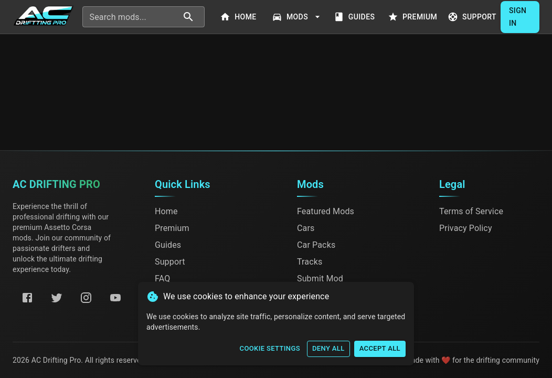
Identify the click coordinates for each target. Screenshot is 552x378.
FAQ (162, 279)
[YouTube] (115, 297)
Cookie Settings (270, 349)
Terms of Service (471, 211)
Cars (305, 228)
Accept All (380, 349)
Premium (413, 17)
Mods (297, 17)
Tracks (309, 262)
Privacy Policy (465, 228)
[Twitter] (56, 297)
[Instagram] (86, 297)
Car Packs (316, 245)
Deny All (328, 348)
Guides (355, 17)
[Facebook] (27, 297)
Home (239, 17)
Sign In (520, 17)
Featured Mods (325, 211)
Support (473, 17)
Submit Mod (320, 279)
